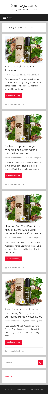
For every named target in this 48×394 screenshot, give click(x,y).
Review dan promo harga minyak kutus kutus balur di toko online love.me (21, 150)
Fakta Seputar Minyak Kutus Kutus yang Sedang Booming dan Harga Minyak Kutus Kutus (23, 313)
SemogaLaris (24, 5)
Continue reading (13, 96)
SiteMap (8, 376)
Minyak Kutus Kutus (16, 104)
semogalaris (34, 74)
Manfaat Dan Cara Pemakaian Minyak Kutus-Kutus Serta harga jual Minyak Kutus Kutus (23, 230)
